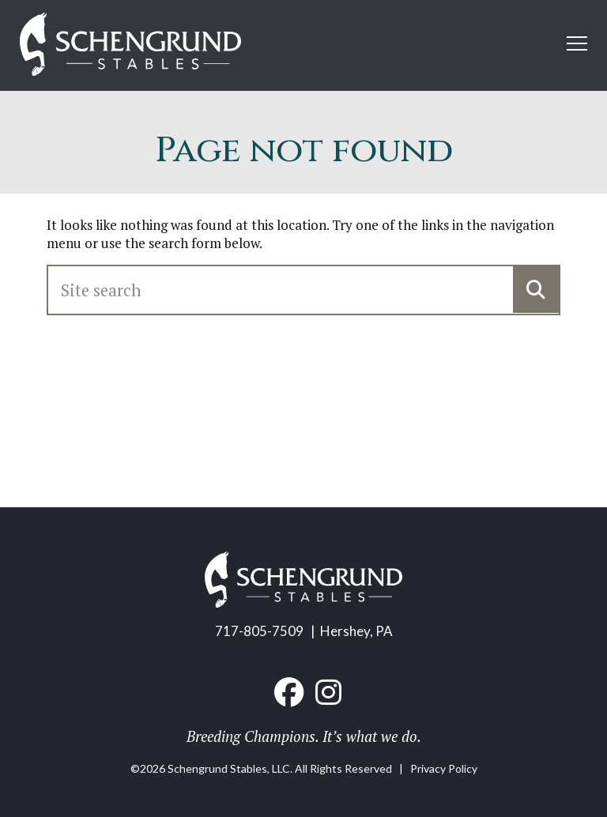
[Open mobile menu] (577, 43)
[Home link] (130, 45)
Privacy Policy (443, 768)
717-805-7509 (259, 631)
